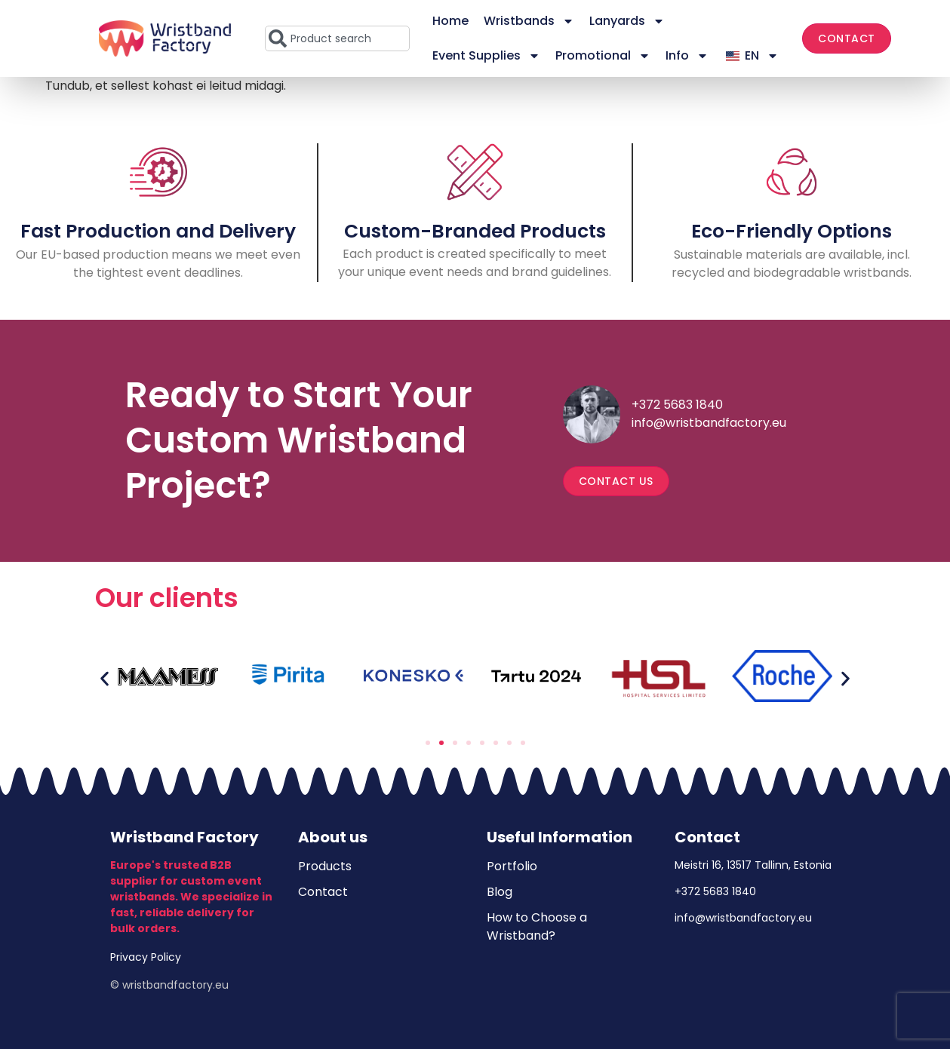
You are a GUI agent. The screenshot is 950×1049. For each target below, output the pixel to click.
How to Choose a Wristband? (537, 926)
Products (325, 866)
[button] (104, 678)
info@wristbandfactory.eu (709, 422)
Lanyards (627, 21)
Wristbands (529, 21)
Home (450, 20)
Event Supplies (486, 55)
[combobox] (337, 38)
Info (687, 55)
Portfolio (512, 866)
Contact (323, 891)
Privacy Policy (145, 957)
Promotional (602, 55)
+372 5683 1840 (677, 404)
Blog (499, 891)
